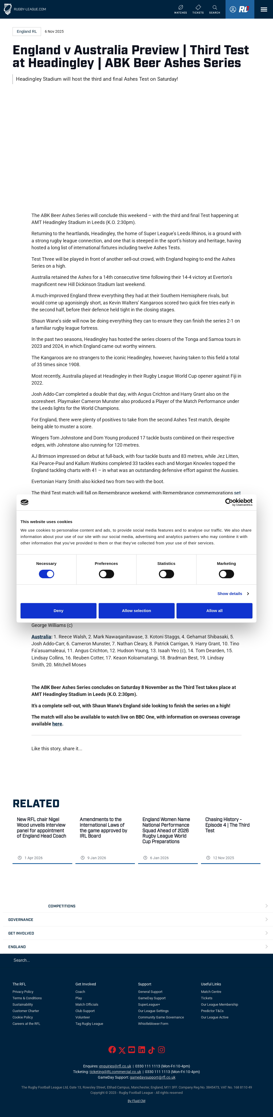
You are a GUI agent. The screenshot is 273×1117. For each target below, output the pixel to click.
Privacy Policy (23, 992)
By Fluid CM (136, 1101)
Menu (261, 11)
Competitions (61, 905)
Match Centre (211, 992)
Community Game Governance (161, 1017)
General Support (150, 992)
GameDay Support (152, 998)
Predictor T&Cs (212, 1011)
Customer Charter (26, 1011)
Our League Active (214, 1017)
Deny (58, 610)
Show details (230, 593)
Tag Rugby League (89, 1024)
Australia (41, 636)
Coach (80, 992)
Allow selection (136, 610)
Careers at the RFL (26, 1024)
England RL (27, 31)
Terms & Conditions (27, 998)
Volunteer (82, 1017)
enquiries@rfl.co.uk (115, 1066)
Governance (20, 919)
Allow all (214, 610)
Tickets (206, 998)
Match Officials (86, 1004)
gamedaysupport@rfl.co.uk (152, 1077)
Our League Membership (219, 1004)
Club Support (85, 1011)
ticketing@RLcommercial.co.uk (115, 1072)
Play (78, 998)
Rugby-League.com (30, 9)
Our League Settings (153, 1011)
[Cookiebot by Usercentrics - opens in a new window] (229, 502)
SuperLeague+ (149, 1004)
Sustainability (23, 1004)
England (17, 946)
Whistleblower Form (153, 1024)
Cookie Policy (23, 1017)
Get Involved (21, 933)
